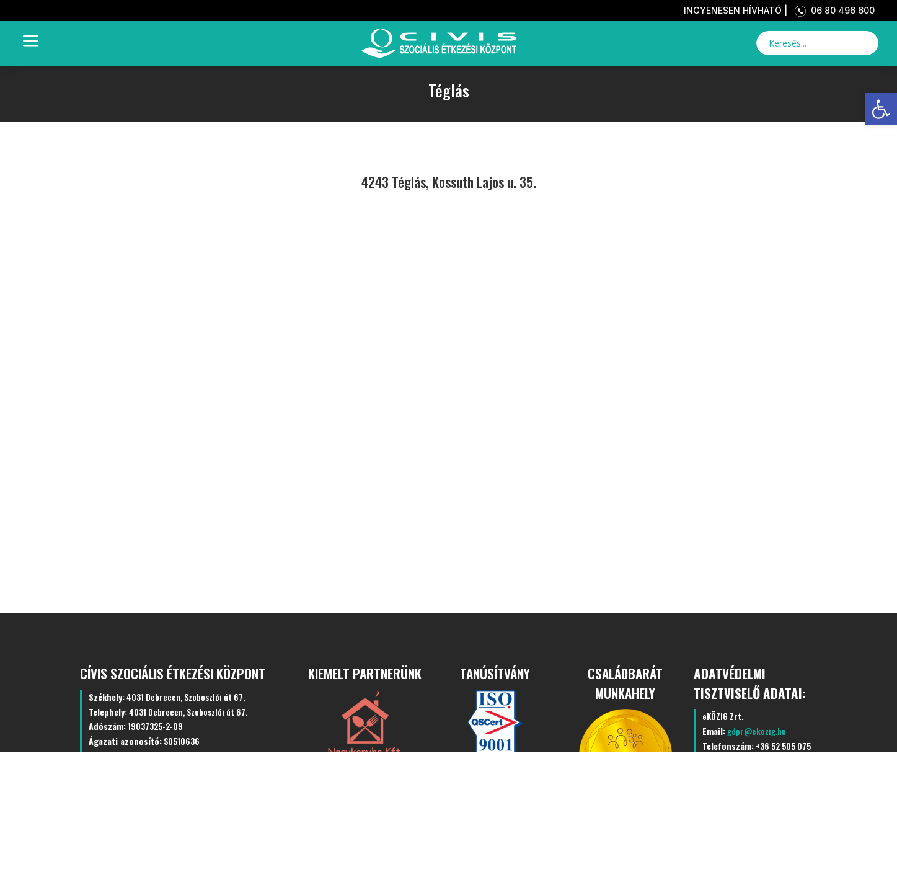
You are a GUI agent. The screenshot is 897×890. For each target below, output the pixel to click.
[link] (881, 109)
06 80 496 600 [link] (832, 10)
